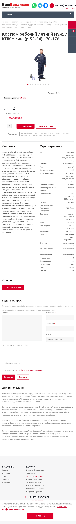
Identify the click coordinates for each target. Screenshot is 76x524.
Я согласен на (24, 370)
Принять (40, 515)
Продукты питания (34, 479)
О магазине (8, 467)
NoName (22, 98)
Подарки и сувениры (34, 492)
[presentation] (22, 352)
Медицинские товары (35, 488)
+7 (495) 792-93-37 (65, 5)
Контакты (6, 482)
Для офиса (30, 473)
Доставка (6, 473)
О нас (4, 476)
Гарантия (6, 479)
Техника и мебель (33, 482)
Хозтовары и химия (34, 476)
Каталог (30, 467)
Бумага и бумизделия (35, 470)
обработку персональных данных (30, 370)
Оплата (5, 470)
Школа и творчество (35, 485)
